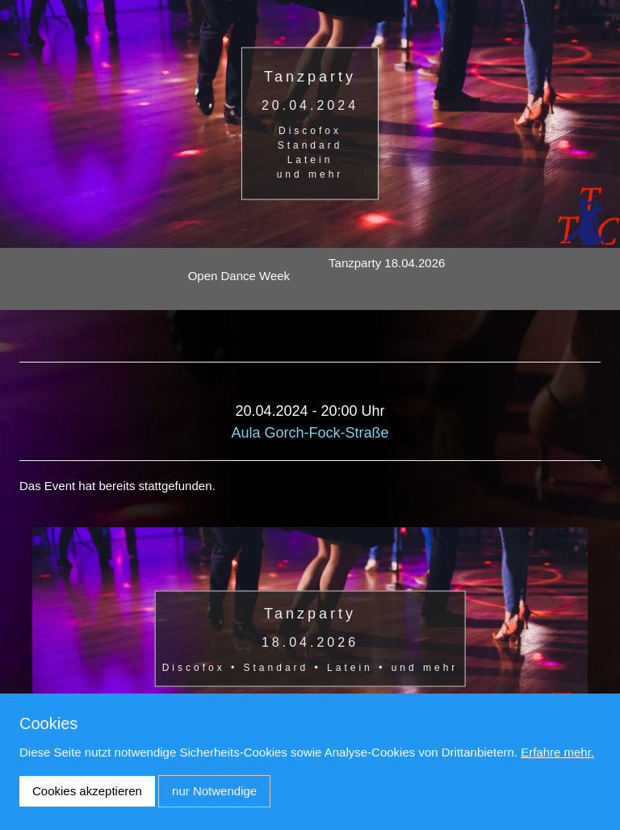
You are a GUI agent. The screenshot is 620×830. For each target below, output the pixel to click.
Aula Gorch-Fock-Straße (309, 433)
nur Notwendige (214, 791)
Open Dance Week (239, 276)
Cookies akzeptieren (87, 791)
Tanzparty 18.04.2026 (387, 263)
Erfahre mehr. (557, 752)
